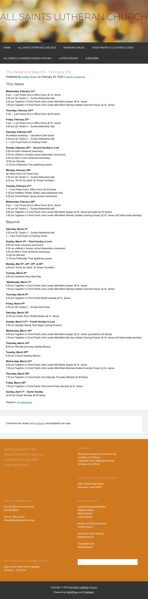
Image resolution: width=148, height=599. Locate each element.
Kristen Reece (29, 77)
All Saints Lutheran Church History (28, 58)
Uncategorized (24, 402)
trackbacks (39, 423)
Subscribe (92, 58)
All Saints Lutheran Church (74, 17)
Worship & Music (74, 47)
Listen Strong (68, 58)
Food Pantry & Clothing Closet (113, 47)
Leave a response (75, 77)
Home (7, 47)
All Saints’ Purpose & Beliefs (37, 47)
